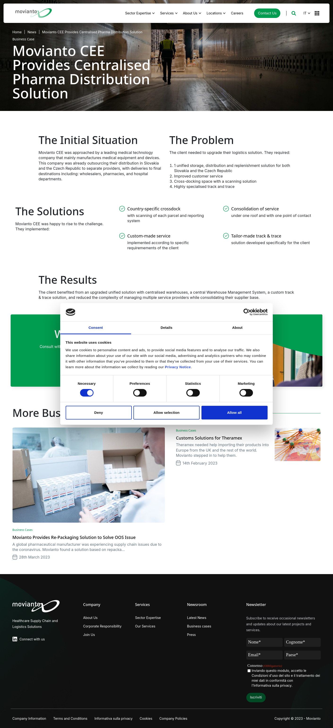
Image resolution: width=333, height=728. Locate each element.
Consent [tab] (96, 328)
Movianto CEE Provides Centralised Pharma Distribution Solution (92, 32)
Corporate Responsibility (102, 626)
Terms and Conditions (70, 718)
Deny (98, 413)
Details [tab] (166, 328)
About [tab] (237, 328)
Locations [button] (214, 13)
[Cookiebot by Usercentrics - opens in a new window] (247, 312)
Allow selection (167, 413)
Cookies (146, 718)
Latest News (196, 618)
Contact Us (267, 13)
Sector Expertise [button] (138, 13)
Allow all (234, 413)
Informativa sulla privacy (113, 718)
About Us (90, 618)
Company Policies (173, 718)
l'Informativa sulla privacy (272, 685)
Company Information (29, 718)
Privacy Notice (178, 367)
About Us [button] (190, 13)
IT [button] (305, 13)
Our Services (145, 626)
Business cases (199, 626)
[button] (293, 13)
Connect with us (32, 639)
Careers (239, 12)
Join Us (89, 635)
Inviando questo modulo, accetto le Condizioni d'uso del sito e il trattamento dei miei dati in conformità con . (286, 678)
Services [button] (167, 13)
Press (191, 635)
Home (17, 32)
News (31, 32)
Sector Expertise (148, 618)
